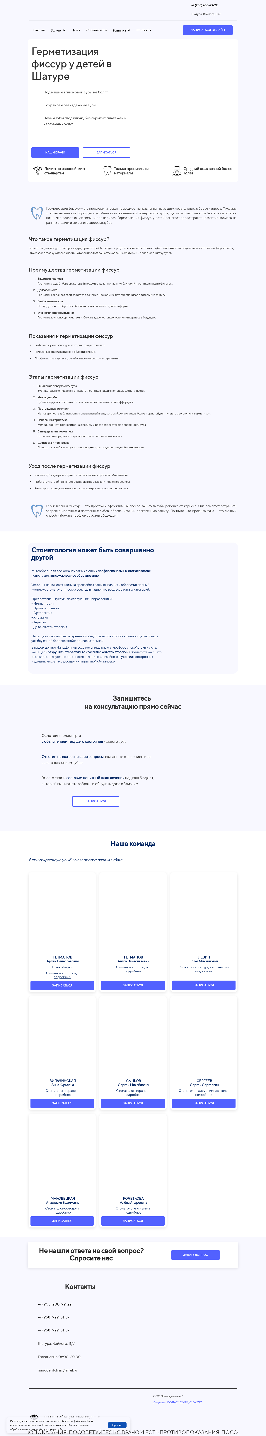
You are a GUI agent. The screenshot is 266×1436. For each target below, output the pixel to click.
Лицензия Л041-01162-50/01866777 (177, 1402)
